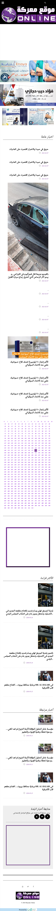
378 (49, 484)
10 (38, 422)
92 (29, 436)
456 (29, 498)
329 (25, 477)
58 (8, 431)
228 (15, 460)
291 (39, 470)
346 (36, 479)
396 (15, 489)
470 (29, 501)
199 (12, 455)
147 (25, 446)
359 (32, 482)
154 (49, 446)
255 (12, 465)
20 (22, 424)
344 (29, 479)
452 (15, 498)
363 (46, 482)
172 (15, 450)
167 (46, 448)
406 (49, 489)
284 (15, 470)
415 (32, 491)
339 (12, 479)
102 (15, 438)
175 (25, 450)
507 (12, 508)
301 (25, 472)
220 (36, 458)
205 (32, 455)
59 (12, 431)
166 (42, 448)
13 (48, 422)
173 (19, 450)
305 (39, 472)
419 (46, 491)
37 (32, 426)
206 (36, 455)
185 (12, 453)
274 (29, 467)
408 (8, 491)
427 (25, 494)
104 (22, 438)
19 (18, 424)
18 (15, 424)
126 (49, 441)
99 (5, 438)
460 (42, 498)
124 (42, 441)
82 (42, 434)
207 (39, 455)
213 (12, 458)
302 (29, 472)
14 (51, 422)
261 (32, 465)
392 (49, 486)
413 (25, 491)
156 (8, 448)
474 (42, 501)
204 (29, 455)
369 (19, 484)
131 (19, 443)
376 (42, 484)
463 (5, 501)
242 (15, 462)
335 (46, 477)
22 (29, 424)
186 (15, 453)
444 (36, 496)
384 (22, 486)
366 (8, 484)
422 (8, 494)
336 (49, 477)
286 (22, 470)
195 (46, 453)
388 (36, 486)
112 (49, 438)
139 (46, 443)
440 (22, 496)
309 (5, 474)
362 (42, 482)
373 (32, 484)
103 (19, 438)
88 (15, 436)
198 (8, 455)
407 (5, 491)
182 (49, 450)
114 (8, 441)
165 (39, 448)
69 (46, 431)
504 (49, 506)
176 (29, 450)
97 (46, 436)
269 (12, 467)
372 (29, 484)
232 (29, 460)
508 (15, 508)
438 (15, 496)
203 (25, 455)
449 (5, 498)
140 (49, 443)
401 (32, 489)
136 (36, 443)
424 (15, 494)
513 (32, 508)
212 (8, 458)
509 (19, 508)
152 (42, 446)
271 (19, 467)
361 (39, 482)
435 (5, 496)
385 (25, 486)
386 (29, 486)
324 (8, 477)
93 (32, 436)
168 (49, 448)
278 (42, 467)
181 (46, 450)
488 (42, 503)
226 (8, 460)
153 (46, 446)
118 (22, 441)
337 (5, 479)
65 (32, 431)
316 (29, 474)
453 (19, 498)
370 (22, 484)
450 (8, 498)
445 (39, 496)
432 (42, 494)
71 (5, 434)
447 (46, 496)
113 (5, 441)
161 (25, 448)
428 (29, 494)
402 (36, 489)
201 (19, 455)
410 (15, 491)
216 (22, 458)
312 (15, 474)
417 (39, 491)
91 (25, 436)
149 (32, 446)
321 (46, 474)
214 (15, 458)
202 (22, 455)
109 (39, 438)
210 (49, 455)
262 (36, 465)
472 (36, 501)
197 (5, 455)
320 (42, 474)
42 (49, 426)
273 (25, 467)
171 (12, 450)
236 (42, 460)
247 (32, 462)
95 (39, 436)
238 (49, 460)
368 (15, 484)
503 (46, 506)
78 (29, 434)
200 (15, 455)
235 (39, 460)
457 (32, 498)
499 (32, 506)
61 (18, 431)
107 (32, 438)
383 (19, 486)
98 (49, 436)
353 (12, 482)
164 (36, 448)
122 (36, 441)
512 (29, 508)
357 (25, 482)
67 (39, 431)
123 (39, 441)
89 (18, 436)
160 (22, 448)
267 (5, 467)
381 (12, 486)
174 (22, 450)
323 (5, 477)
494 (15, 506)
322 (49, 474)
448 (49, 496)
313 (19, 474)
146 (22, 446)
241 (12, 462)
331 (32, 477)
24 (35, 424)
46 (15, 429)
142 (8, 446)
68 (42, 431)
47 (18, 429)
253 (5, 465)
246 (29, 462)
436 (8, 496)
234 (36, 460)
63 (25, 431)
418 (42, 491)
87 (12, 436)
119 (25, 441)
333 (39, 477)
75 (18, 434)
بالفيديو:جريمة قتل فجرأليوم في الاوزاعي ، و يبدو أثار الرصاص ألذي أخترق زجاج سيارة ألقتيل (28, 275)
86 (8, 436)
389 (39, 486)
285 (19, 470)
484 (29, 503)
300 (22, 472)
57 (5, 431)
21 (25, 424)
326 (15, 477)
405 (46, 489)
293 (46, 470)
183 (5, 453)
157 (12, 448)
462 (49, 498)
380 (8, 486)
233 (32, 460)
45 (12, 429)
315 (25, 474)
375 (39, 484)
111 (46, 438)
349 (46, 479)
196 (49, 453)
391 (46, 486)
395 (12, 489)
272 (22, 467)
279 (46, 467)
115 (12, 441)
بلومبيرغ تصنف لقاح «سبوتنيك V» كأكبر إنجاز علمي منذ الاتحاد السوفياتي (29, 363)
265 (46, 465)
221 (39, 458)
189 (25, 453)
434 (49, 494)
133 (25, 443)
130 (15, 443)
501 (39, 506)
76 (22, 434)
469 (25, 501)
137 (39, 443)
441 (25, 496)
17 (12, 424)
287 (25, 470)
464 (8, 501)
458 (36, 498)
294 (49, 470)
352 (8, 482)
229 (19, 460)
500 (36, 506)
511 (25, 508)
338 (8, 479)
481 (19, 503)
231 (25, 460)
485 (32, 503)
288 (29, 470)
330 (29, 477)
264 (42, 465)
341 (19, 479)
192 (36, 453)
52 (35, 429)
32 (15, 426)
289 (32, 470)
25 (39, 424)
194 (42, 453)
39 (39, 426)
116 (15, 441)
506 (8, 508)
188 (22, 453)
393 (5, 489)
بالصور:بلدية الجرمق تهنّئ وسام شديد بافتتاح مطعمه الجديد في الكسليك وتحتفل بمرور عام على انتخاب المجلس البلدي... (28, 656)
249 (39, 462)
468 (22, 501)
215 (19, 458)
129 (12, 443)
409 (12, 491)
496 (22, 506)
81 (39, 434)
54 (42, 429)
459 (39, 498)
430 (36, 494)
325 (12, 477)
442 (29, 496)
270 (15, 467)
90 (22, 436)
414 (29, 491)
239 (5, 462)
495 (19, 506)
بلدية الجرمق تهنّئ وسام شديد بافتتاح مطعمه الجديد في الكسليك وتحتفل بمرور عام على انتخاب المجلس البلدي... (29, 612)
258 (22, 465)
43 (5, 429)
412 (22, 491)
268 (8, 467)
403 (39, 489)
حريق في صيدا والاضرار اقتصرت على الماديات (28, 149)
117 (19, 441)
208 (42, 455)
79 (32, 434)
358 (29, 482)
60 (15, 431)
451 (12, 498)
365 (5, 484)
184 (8, 453)
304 (36, 472)
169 (5, 450)
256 (15, 465)
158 (15, 448)
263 (39, 465)
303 (32, 472)
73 (12, 434)
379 (5, 486)
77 (25, 434)
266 (49, 465)
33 (18, 426)
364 (49, 482)
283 (12, 470)
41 (46, 426)
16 (8, 424)
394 (8, 489)
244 (22, 462)
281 (5, 470)
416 (36, 491)
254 (8, 465)
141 (5, 446)
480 (15, 503)
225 (5, 460)
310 (8, 474)
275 (32, 467)
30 (8, 426)
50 (29, 429)
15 (5, 424)
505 (5, 508)
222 (42, 458)
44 (8, 429)
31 (12, 426)
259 (25, 465)
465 (12, 501)
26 (42, 424)
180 (42, 450)
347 (39, 479)
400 (29, 489)
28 (49, 424)
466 (15, 501)
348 (42, 479)
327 (19, 477)
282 (8, 470)
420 (49, 491)
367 (12, 484)
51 (32, 429)
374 (36, 484)
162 (29, 448)
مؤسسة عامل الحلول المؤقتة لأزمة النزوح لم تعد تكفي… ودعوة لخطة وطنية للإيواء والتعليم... (29, 730)
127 (5, 443)
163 (32, 448)
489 (46, 503)
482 (22, 503)
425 (19, 494)
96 (42, 436)
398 (22, 489)
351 (5, 482)
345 (32, 479)
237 (46, 460)
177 (32, 450)
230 (22, 460)
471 (32, 501)
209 (46, 455)
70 (49, 431)
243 (19, 462)
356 (22, 482)
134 (29, 443)
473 (39, 501)
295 (5, 472)
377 (46, 484)
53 (39, 429)
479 (12, 503)
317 (32, 474)
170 (8, 450)
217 (25, 458)
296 (8, 472)
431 (39, 494)
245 (25, 462)
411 (19, 491)
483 (25, 503)
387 (32, 486)
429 (32, 494)
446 (42, 496)
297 (12, 472)
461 (46, 498)
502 (42, 506)
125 (46, 441)
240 (8, 462)
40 (42, 426)
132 (22, 443)
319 (39, 474)
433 (46, 494)
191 (32, 453)
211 (5, 458)
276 (36, 467)
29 (5, 426)
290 (36, 470)
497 (25, 506)
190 (29, 453)
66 (35, 431)
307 (46, 472)
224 (49, 458)
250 (42, 462)
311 (12, 474)
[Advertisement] (28, 44)
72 (8, 434)
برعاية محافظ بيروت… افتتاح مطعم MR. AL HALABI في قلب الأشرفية (28, 686)
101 (12, 438)
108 (36, 438)
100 (8, 438)
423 (12, 494)
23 (32, 424)
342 (22, 479)
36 (29, 426)
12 (45, 422)
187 (19, 453)
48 (22, 429)
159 (19, 448)
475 (46, 501)
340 (15, 479)
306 (42, 472)
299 (19, 472)
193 (39, 453)
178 (36, 450)
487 (39, 503)
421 (5, 494)
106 (29, 438)
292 (42, 470)
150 (36, 446)
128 (8, 443)
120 (29, 441)
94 (35, 436)
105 (25, 438)
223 (46, 458)
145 (19, 446)
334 (42, 477)
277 (39, 467)
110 (42, 438)
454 (22, 498)
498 (29, 506)
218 (29, 458)
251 (46, 462)
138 (42, 443)
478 (8, 503)
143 (12, 446)
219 (32, 458)
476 (49, 501)
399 (25, 489)
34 (22, 426)
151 (39, 446)
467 (19, 501)
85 (5, 436)
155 (5, 448)
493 (12, 506)
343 (25, 479)
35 (25, 426)
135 (32, 443)
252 (49, 462)
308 (49, 472)
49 (25, 429)
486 (36, 503)
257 (19, 465)
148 (29, 446)
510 (22, 508)
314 (22, 474)
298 (15, 472)
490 (49, 503)
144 (15, 446)
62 (22, 431)
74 (15, 434)
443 (32, 496)
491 (5, 506)
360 (36, 482)
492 (8, 506)
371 (25, 484)
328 (22, 477)
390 (42, 486)
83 (46, 434)
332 (36, 477)
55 (46, 429)
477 (5, 503)
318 (36, 474)
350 (49, 479)
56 (49, 429)
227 (12, 460)
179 (39, 450)
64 (29, 431)
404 (42, 489)
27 (46, 424)
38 (35, 426)
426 (22, 494)
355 (19, 482)
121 (32, 441)
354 (15, 482)
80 (35, 434)
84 (49, 434)
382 (15, 486)
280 (49, 467)
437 (12, 496)
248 (36, 462)
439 (19, 496)
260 (29, 465)
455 (25, 498)
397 (19, 489)
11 (41, 422)
